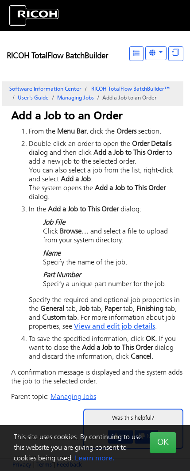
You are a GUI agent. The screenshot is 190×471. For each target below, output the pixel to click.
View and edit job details (114, 326)
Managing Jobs (75, 98)
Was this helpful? (133, 418)
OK (163, 442)
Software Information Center (45, 89)
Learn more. (94, 458)
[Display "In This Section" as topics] (175, 53)
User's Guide (33, 98)
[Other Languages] (156, 53)
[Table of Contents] (136, 53)
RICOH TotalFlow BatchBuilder (57, 56)
